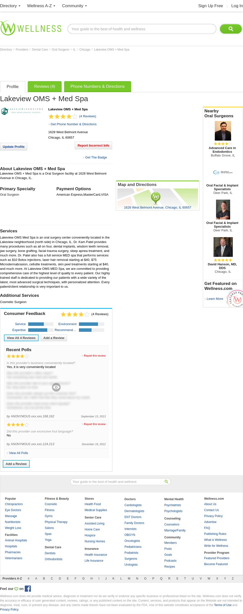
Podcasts (170, 560)
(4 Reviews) (87, 116)
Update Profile (13, 147)
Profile (13, 86)
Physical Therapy (56, 522)
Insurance (92, 549)
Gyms (48, 516)
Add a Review (53, 338)
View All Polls (18, 453)
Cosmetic (51, 504)
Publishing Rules (215, 534)
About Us (210, 504)
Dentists (50, 553)
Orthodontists (53, 559)
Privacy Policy (213, 516)
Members (170, 543)
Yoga (48, 540)
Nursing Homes (95, 541)
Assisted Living (94, 523)
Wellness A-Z (39, 5)
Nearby (223, 114)
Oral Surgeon (61, 49)
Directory (8, 5)
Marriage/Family (175, 530)
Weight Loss (13, 528)
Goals (168, 554)
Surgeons (130, 558)
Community (72, 5)
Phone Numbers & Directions (98, 86)
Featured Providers (216, 558)
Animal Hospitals (16, 540)
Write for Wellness (216, 546)
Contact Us (211, 510)
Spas (48, 534)
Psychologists (173, 511)
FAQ (207, 528)
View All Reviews (21, 338)
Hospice (90, 535)
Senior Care (93, 517)
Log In (237, 5)
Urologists (131, 564)
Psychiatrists (172, 505)
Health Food (93, 504)
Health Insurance (96, 554)
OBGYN (129, 535)
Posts (168, 549)
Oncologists (132, 541)
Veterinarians (13, 558)
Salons (49, 528)
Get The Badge (96, 157)
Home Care (92, 529)
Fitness (49, 510)
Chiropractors (14, 504)
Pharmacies (13, 552)
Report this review (95, 355)
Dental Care (40, 49)
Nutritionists (13, 522)
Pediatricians (133, 547)
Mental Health (174, 499)
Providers (22, 49)
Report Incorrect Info (93, 145)
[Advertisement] (90, 65)
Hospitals (11, 546)
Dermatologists (134, 511)
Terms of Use (223, 605)
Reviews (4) (44, 86)
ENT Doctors (132, 517)
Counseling (172, 518)
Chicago (85, 49)
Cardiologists (133, 505)
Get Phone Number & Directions (73, 124)
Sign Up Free (210, 5)
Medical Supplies (96, 510)
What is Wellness (215, 540)
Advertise (210, 522)
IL (74, 49)
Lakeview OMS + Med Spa (111, 49)
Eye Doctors (13, 510)
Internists (130, 529)
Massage (11, 516)
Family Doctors (134, 523)
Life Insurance (94, 560)
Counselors (171, 524)
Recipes (169, 566)
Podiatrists (131, 552)
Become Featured (216, 564)
